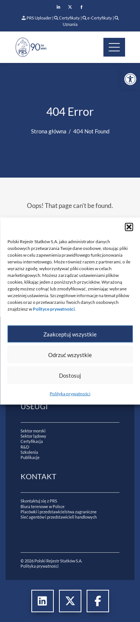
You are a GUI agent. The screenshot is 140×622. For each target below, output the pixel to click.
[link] (130, 79)
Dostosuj (70, 375)
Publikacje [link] (30, 457)
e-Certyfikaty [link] (97, 17)
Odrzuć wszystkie (70, 354)
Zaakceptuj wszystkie (70, 333)
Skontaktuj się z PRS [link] (39, 500)
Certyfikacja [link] (32, 441)
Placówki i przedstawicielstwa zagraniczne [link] (59, 511)
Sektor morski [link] (33, 430)
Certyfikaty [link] (67, 17)
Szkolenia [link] (29, 452)
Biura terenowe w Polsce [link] (43, 506)
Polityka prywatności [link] (70, 393)
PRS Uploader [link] (37, 17)
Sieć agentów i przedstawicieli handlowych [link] (59, 516)
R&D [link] (25, 446)
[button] (129, 227)
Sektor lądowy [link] (33, 436)
